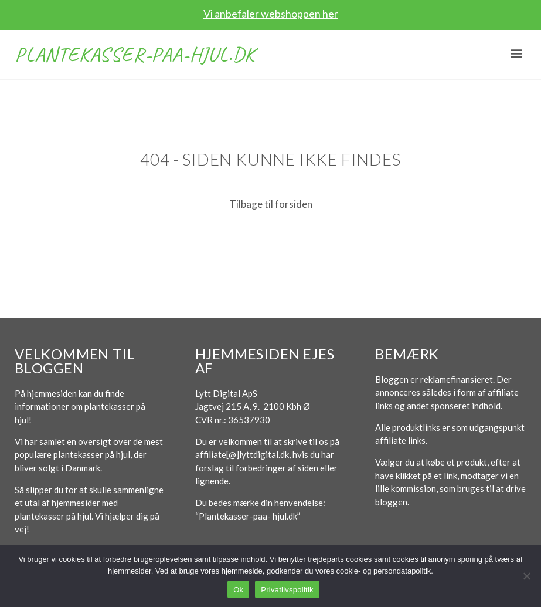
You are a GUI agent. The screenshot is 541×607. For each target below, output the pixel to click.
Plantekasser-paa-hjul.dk (135, 54)
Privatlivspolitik (287, 589)
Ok (238, 589)
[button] (516, 53)
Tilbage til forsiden (270, 204)
